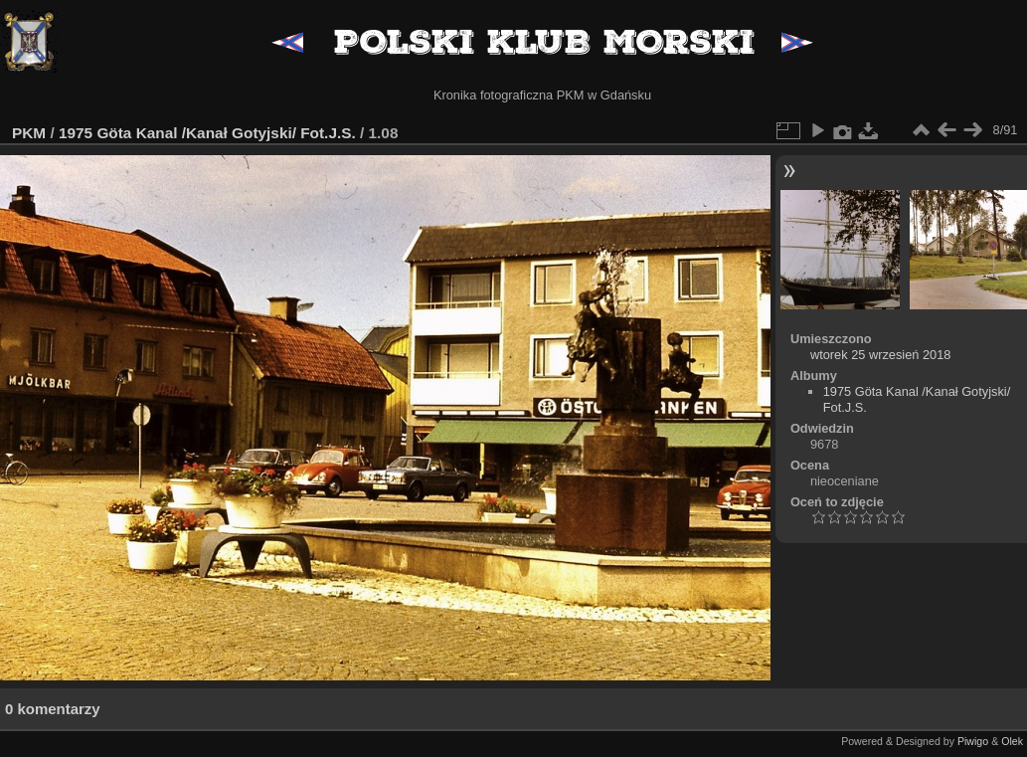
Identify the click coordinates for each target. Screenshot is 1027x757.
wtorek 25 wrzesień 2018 (880, 354)
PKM (29, 132)
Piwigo (972, 741)
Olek (1012, 741)
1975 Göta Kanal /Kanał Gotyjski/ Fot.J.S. (207, 132)
